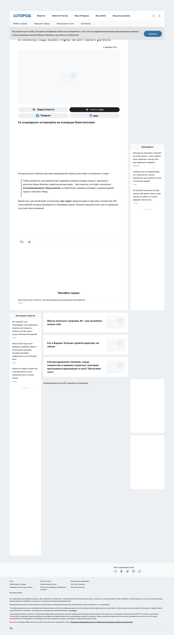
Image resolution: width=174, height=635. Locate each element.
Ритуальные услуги (65, 23)
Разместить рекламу (78, 587)
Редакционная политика (48, 584)
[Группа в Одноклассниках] (121, 571)
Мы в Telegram (82, 15)
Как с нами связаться (78, 584)
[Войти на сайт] (159, 15)
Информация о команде (18, 584)
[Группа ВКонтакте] (115, 571)
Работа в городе (20, 23)
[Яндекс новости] (43, 109)
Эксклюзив (86, 23)
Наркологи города (42, 23)
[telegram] (30, 242)
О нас (11, 581)
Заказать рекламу (121, 15)
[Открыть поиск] (153, 15)
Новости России (60, 15)
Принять (153, 34)
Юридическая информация (80, 581)
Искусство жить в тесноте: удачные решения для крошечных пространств (69, 302)
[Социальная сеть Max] (94, 115)
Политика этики (45, 581)
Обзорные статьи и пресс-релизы (21, 587)
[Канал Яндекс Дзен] (94, 109)
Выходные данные (16, 592)
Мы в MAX (101, 15)
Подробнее (73, 610)
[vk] (22, 242)
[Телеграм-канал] (43, 115)
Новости (41, 15)
